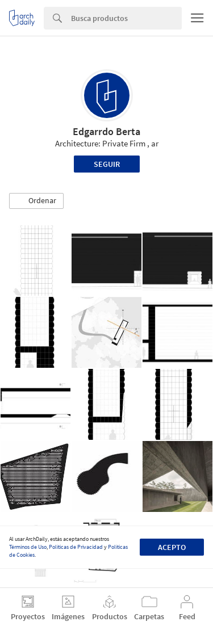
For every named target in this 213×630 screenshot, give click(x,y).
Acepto (172, 547)
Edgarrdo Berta (106, 131)
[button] (36, 201)
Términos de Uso (28, 547)
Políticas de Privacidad (76, 547)
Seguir (107, 164)
